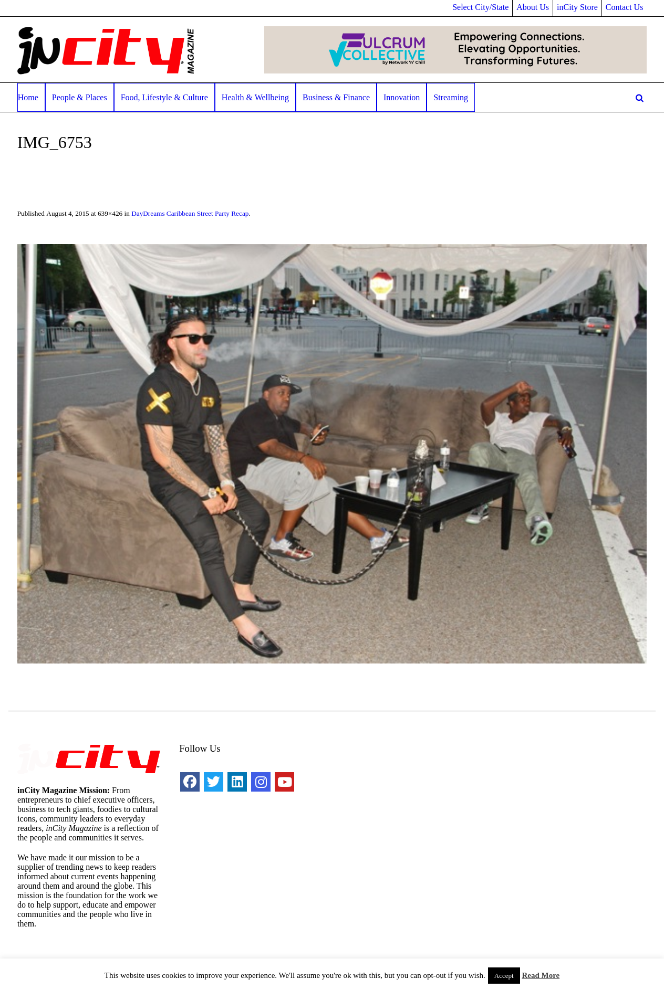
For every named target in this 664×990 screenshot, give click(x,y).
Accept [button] (504, 976)
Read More (540, 975)
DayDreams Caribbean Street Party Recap (189, 213)
